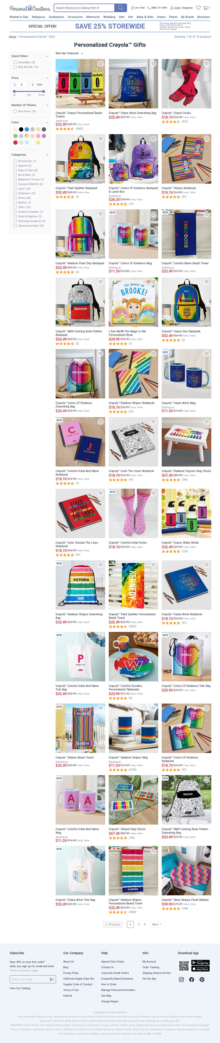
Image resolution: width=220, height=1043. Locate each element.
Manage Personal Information (118, 990)
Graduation (56, 17)
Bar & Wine (26, 174)
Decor (24, 188)
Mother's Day (19, 17)
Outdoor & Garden (30, 211)
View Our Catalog (20, 988)
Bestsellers (26, 62)
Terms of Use (71, 990)
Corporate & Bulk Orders (115, 973)
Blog (65, 967)
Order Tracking (151, 967)
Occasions (75, 17)
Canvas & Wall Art (30, 184)
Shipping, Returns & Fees (157, 973)
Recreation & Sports (31, 221)
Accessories (27, 161)
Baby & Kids (145, 17)
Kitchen (24, 202)
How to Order (108, 984)
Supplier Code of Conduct (77, 984)
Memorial (93, 17)
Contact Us (107, 967)
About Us (68, 961)
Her (130, 17)
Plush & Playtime (30, 216)
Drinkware (26, 193)
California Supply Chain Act (78, 978)
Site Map (106, 995)
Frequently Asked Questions (117, 978)
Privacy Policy (71, 973)
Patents (67, 995)
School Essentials (31, 225)
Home (161, 17)
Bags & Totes (28, 170)
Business (203, 17)
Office (24, 207)
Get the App (149, 978)
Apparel (24, 165)
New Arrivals (28, 67)
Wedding (109, 17)
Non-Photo (27, 111)
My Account (149, 961)
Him (122, 17)
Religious (38, 17)
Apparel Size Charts (112, 961)
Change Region (110, 1001)
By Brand (187, 17)
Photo (173, 17)
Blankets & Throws (31, 179)
